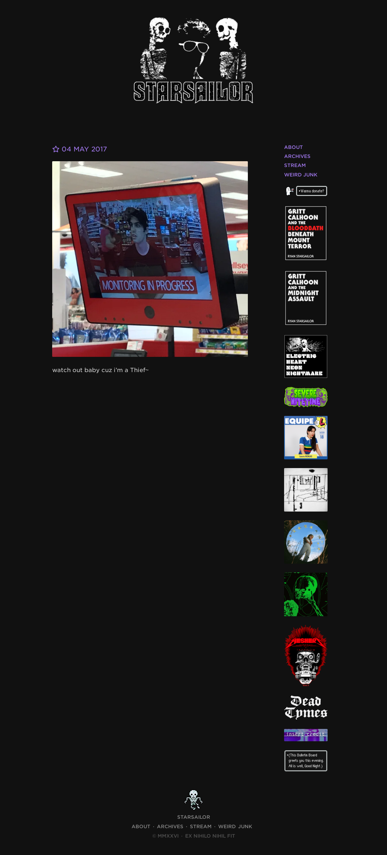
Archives (297, 156)
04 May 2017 (79, 149)
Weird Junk (300, 175)
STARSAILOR (193, 817)
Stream (295, 165)
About (293, 147)
